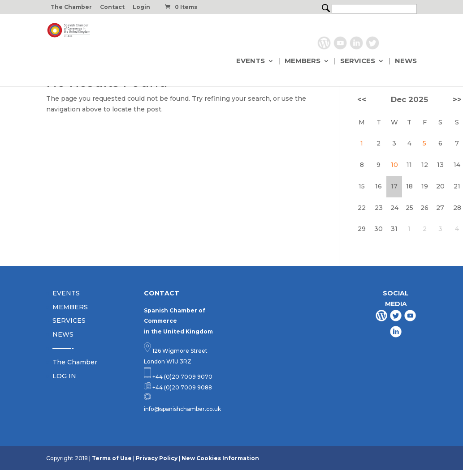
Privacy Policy (156, 458)
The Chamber (71, 7)
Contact (112, 7)
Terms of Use (112, 458)
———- (63, 348)
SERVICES (357, 61)
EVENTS (250, 61)
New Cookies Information (220, 458)
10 (394, 165)
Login (141, 7)
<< (361, 99)
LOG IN (64, 376)
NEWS (406, 61)
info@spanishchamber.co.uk (182, 409)
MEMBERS (302, 61)
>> (457, 99)
